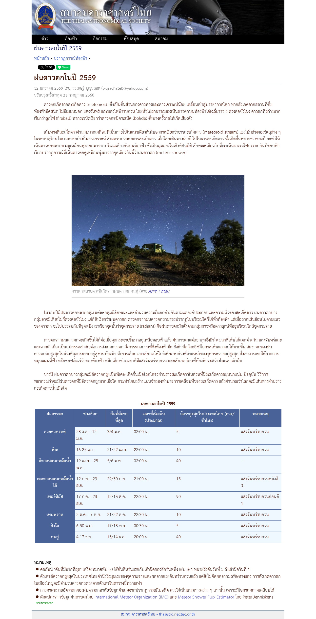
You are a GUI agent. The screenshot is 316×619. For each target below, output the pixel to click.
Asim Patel (158, 291)
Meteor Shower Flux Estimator (206, 597)
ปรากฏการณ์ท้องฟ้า (70, 58)
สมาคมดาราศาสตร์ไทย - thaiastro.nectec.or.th (158, 614)
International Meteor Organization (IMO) (132, 597)
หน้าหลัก (41, 58)
